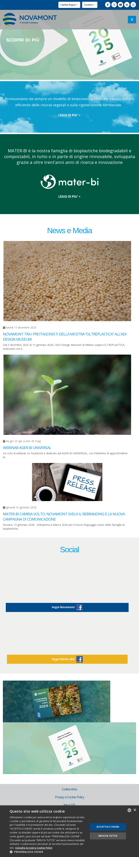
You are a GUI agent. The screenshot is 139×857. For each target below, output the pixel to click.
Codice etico (69, 789)
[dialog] (69, 831)
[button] (48, 852)
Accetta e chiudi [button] (108, 826)
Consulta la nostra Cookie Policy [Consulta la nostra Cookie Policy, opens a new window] (33, 847)
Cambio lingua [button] (69, 4)
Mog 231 (69, 805)
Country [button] (89, 4)
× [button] (134, 810)
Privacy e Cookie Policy (69, 797)
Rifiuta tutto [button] (108, 835)
